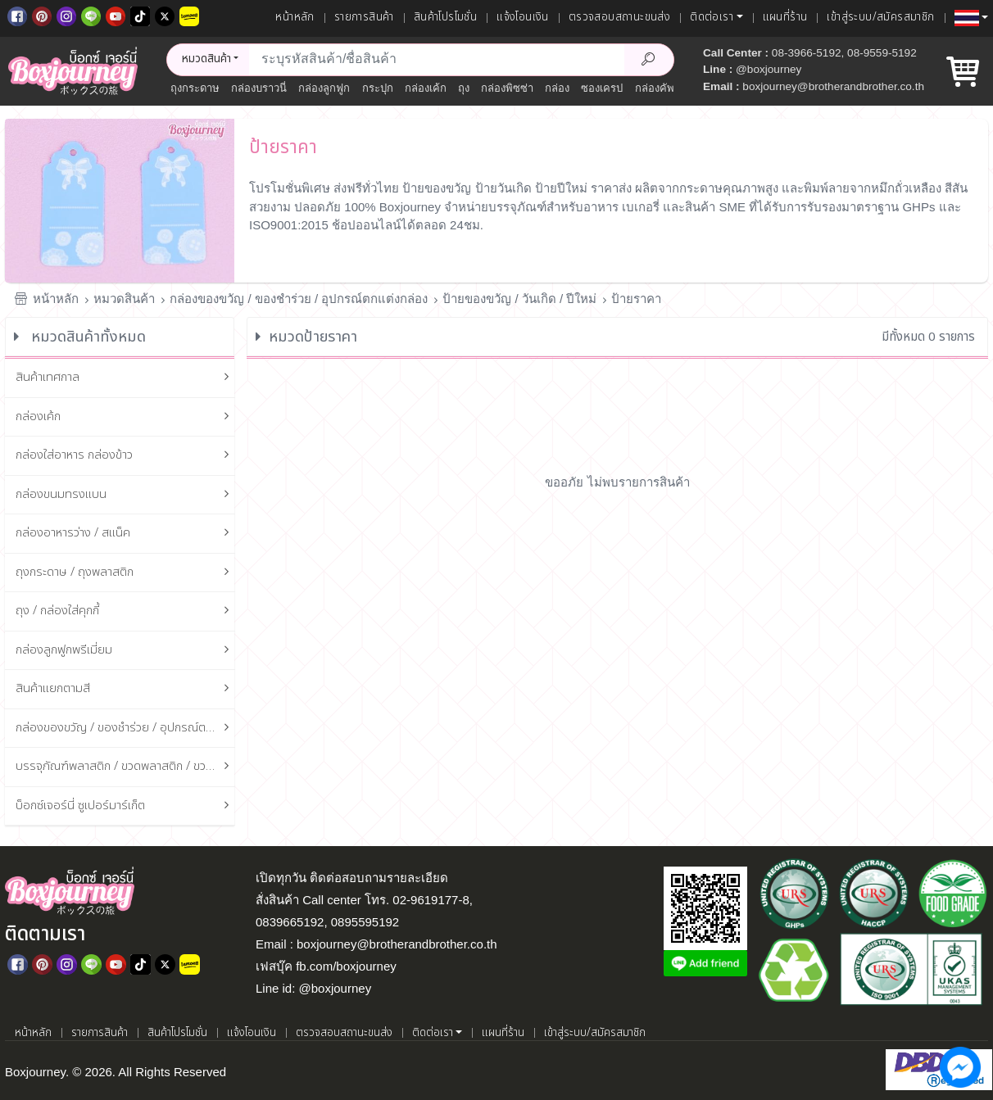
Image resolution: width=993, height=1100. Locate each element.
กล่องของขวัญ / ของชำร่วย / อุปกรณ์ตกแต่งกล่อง (299, 299)
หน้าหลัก (294, 17)
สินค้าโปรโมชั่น (445, 17)
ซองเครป (602, 88)
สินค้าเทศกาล (125, 378)
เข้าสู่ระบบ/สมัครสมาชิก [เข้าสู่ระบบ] (880, 17)
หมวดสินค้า (124, 299)
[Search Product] (648, 59)
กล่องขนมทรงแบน (125, 495)
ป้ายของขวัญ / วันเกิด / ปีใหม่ (519, 299)
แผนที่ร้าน (785, 17)
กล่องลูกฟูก (324, 88)
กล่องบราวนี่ (259, 88)
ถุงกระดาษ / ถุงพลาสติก (125, 573)
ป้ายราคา (636, 299)
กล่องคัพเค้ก (663, 88)
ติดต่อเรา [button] (711, 17)
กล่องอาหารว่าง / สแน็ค (125, 533)
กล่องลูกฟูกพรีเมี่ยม (125, 650)
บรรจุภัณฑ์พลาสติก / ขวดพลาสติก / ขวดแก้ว (125, 767)
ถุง (463, 88)
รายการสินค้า (364, 17)
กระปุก (377, 88)
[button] (971, 18)
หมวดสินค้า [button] (206, 59)
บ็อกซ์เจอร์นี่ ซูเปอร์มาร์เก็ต (125, 806)
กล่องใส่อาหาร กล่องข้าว (125, 455)
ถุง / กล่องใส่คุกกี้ (125, 611)
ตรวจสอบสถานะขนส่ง (619, 17)
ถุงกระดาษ (195, 88)
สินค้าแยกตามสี (125, 689)
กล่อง (557, 88)
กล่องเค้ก (426, 88)
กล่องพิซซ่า (507, 88)
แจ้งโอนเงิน (522, 17)
